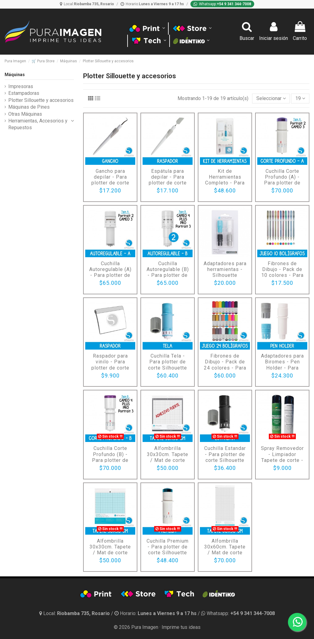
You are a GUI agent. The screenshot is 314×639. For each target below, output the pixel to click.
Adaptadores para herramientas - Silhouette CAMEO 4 (225, 272)
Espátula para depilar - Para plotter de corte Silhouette (168, 180)
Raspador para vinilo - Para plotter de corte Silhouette (110, 365)
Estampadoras (23, 93)
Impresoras (20, 86)
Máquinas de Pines (29, 107)
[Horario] (152, 4)
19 (300, 98)
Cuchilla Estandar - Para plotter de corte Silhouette (225, 454)
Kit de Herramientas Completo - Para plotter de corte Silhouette (225, 183)
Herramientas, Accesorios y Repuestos (37, 124)
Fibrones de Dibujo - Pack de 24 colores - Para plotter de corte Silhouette (225, 367)
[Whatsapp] (222, 4)
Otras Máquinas (25, 114)
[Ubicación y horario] (75, 613)
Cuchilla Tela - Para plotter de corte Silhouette (167, 361)
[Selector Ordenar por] (271, 98)
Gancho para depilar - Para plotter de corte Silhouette (110, 180)
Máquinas (15, 74)
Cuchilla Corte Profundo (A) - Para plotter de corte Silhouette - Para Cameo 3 (282, 183)
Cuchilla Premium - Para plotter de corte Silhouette (168, 547)
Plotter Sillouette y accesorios (41, 100)
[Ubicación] (87, 4)
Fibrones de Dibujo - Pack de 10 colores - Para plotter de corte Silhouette (282, 275)
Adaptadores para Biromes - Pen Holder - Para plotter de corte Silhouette (282, 367)
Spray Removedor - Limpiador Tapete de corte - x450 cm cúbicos (282, 457)
